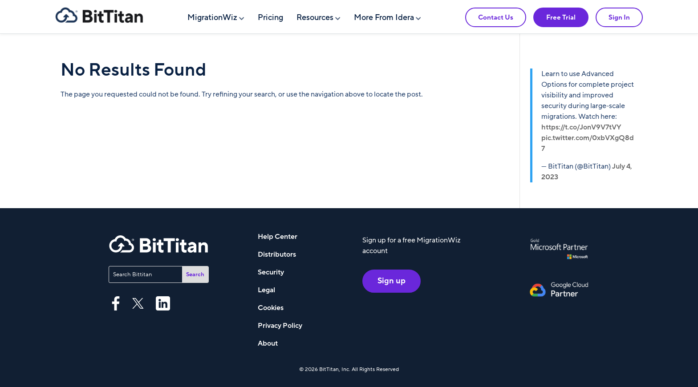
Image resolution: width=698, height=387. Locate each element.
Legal (266, 290)
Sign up (391, 281)
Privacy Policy (280, 326)
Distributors (277, 254)
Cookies (271, 308)
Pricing (270, 17)
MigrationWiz (212, 17)
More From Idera (384, 17)
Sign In (619, 17)
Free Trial (561, 17)
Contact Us (495, 17)
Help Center (277, 237)
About (268, 343)
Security (271, 272)
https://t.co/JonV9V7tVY (581, 127)
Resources (314, 17)
